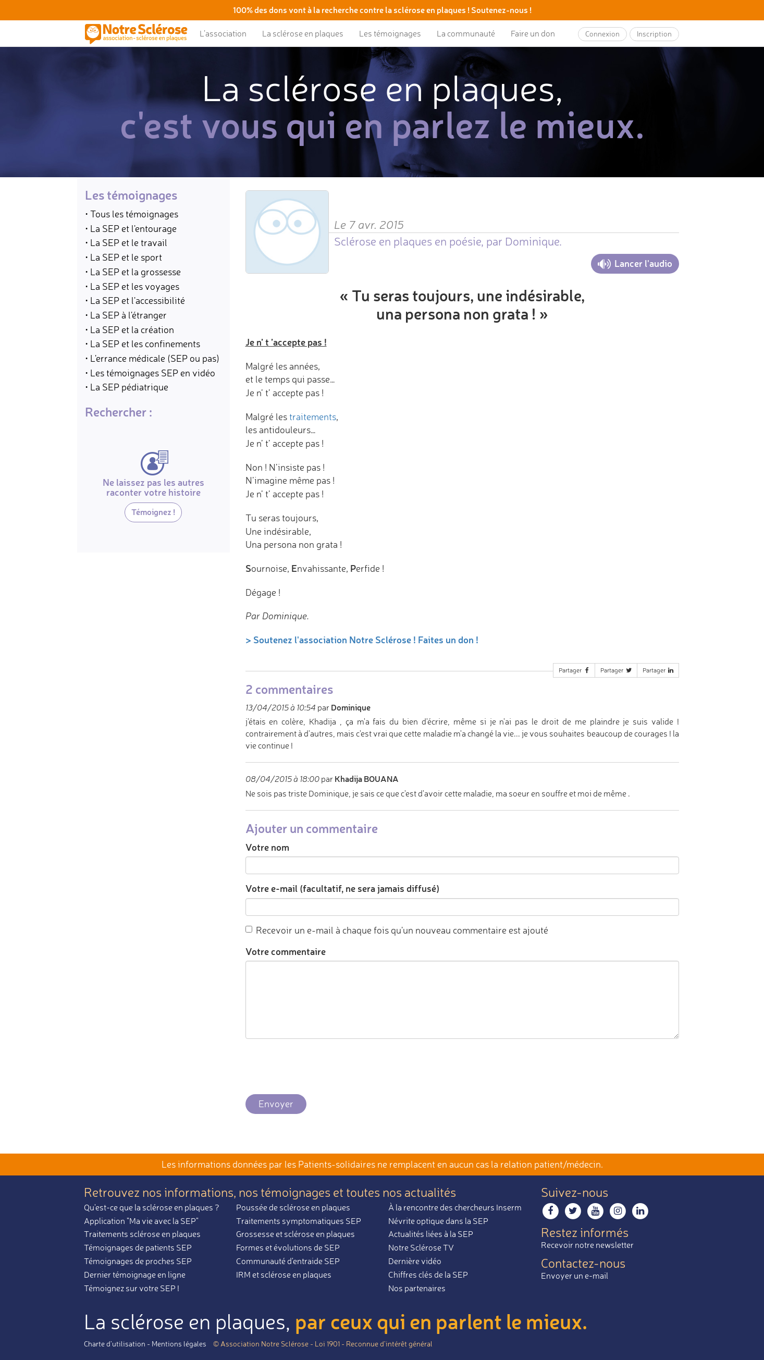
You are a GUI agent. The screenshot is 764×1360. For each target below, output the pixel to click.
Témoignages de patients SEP (138, 1247)
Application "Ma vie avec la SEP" (141, 1221)
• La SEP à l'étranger (126, 315)
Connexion (602, 33)
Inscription (654, 33)
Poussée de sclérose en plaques (293, 1207)
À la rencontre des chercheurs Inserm (455, 1207)
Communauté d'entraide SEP (288, 1261)
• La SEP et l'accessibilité (135, 300)
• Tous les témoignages (131, 213)
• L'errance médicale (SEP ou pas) (152, 358)
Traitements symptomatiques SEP (298, 1221)
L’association (223, 33)
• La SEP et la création (129, 329)
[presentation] (324, 1067)
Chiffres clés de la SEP (428, 1274)
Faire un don (533, 33)
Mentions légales (179, 1343)
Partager (575, 670)
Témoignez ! (153, 511)
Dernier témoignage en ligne (135, 1274)
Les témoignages (390, 33)
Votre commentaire (285, 951)
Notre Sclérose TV (421, 1247)
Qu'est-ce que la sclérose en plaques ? (151, 1207)
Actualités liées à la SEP (430, 1234)
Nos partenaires (417, 1288)
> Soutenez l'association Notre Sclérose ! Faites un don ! (361, 639)
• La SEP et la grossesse (133, 271)
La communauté (466, 33)
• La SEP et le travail (126, 242)
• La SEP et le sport (123, 257)
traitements (312, 416)
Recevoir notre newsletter (587, 1245)
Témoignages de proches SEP (138, 1261)
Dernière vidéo (414, 1261)
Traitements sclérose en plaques (142, 1234)
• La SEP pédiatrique (126, 387)
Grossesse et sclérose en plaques (295, 1234)
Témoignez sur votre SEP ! (131, 1288)
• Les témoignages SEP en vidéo (150, 372)
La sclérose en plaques (302, 33)
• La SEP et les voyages (132, 286)
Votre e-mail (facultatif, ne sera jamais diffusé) (342, 888)
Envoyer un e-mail (574, 1275)
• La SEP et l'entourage (131, 228)
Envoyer (275, 1103)
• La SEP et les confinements (142, 343)
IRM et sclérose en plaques (283, 1274)
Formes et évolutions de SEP (288, 1247)
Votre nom (267, 847)
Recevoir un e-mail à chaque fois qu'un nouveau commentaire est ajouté (396, 930)
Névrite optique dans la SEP (438, 1221)
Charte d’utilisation (114, 1343)
